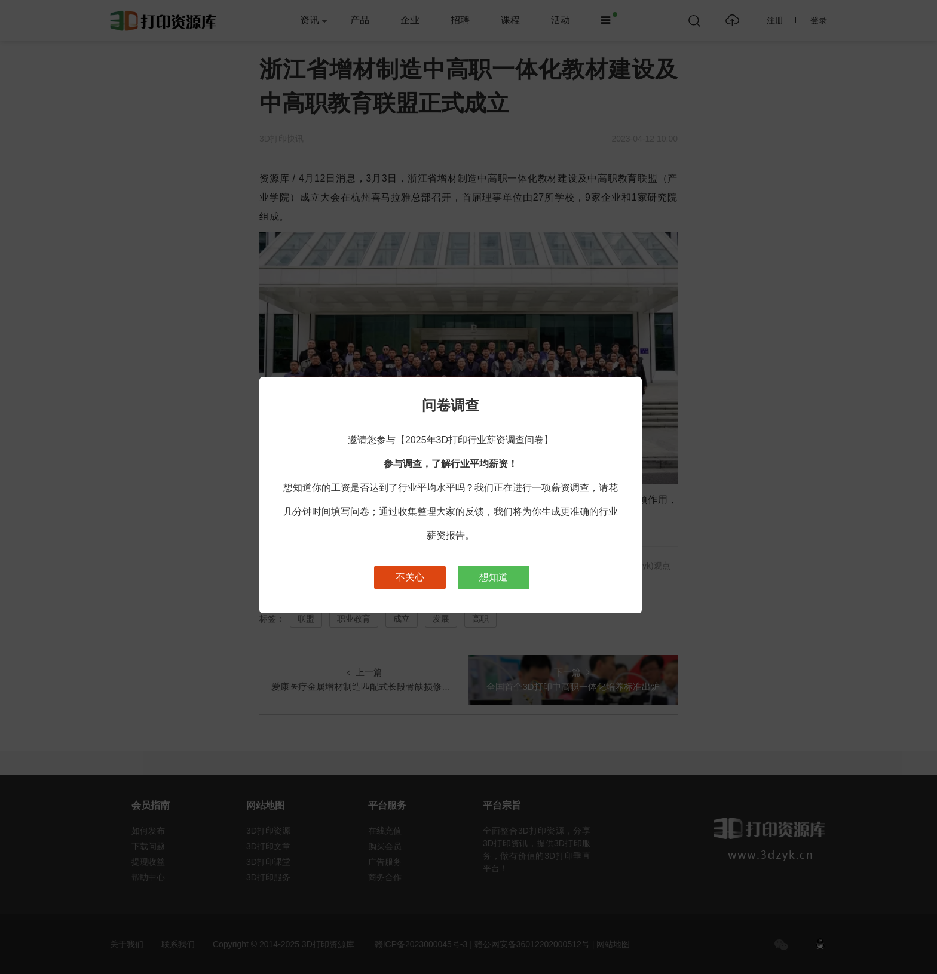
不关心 (410, 577)
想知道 (493, 577)
